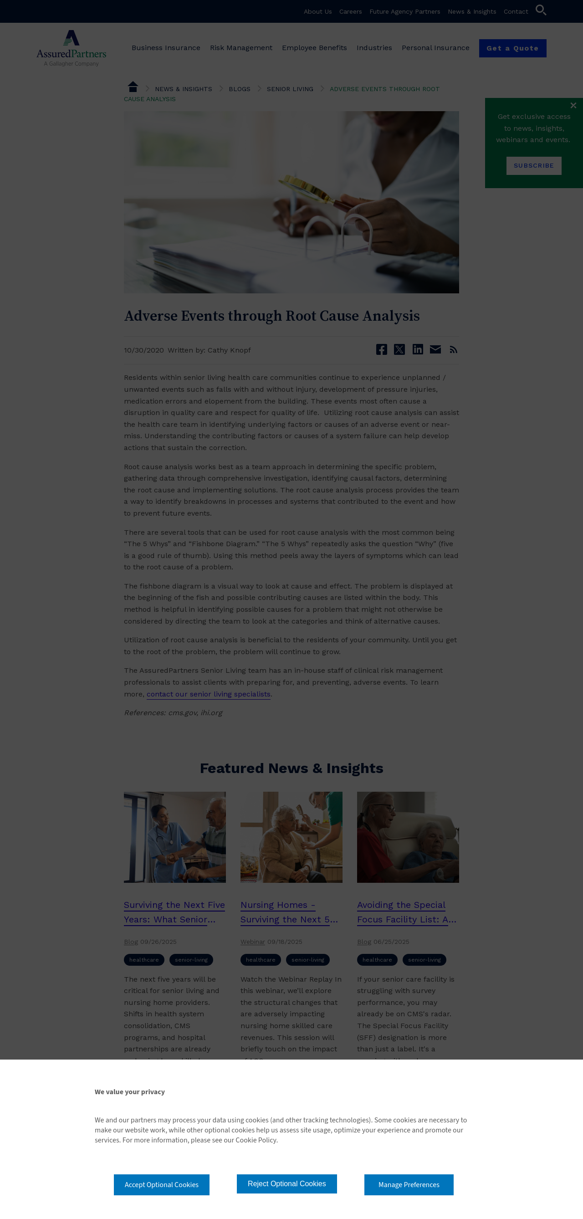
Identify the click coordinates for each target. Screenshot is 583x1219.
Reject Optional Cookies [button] (287, 1184)
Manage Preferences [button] (409, 1185)
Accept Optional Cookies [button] (162, 1185)
